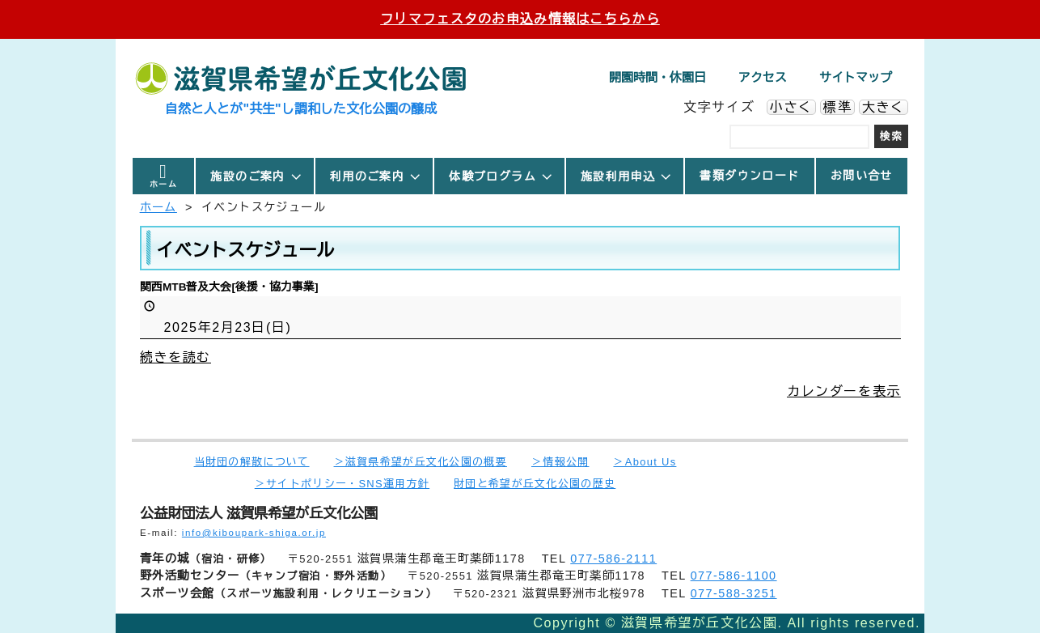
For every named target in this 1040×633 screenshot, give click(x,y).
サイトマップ (855, 77)
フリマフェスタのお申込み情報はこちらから (520, 19)
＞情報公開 (560, 462)
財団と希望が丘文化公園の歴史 (534, 484)
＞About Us (644, 462)
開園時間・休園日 (657, 77)
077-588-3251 (734, 593)
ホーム (163, 184)
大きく (883, 107)
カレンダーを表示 (844, 390)
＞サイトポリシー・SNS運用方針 (342, 484)
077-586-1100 (734, 575)
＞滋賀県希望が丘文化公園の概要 (420, 462)
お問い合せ (862, 175)
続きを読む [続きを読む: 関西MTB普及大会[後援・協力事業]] (175, 356)
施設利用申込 (627, 176)
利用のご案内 (376, 176)
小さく (791, 107)
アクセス (762, 77)
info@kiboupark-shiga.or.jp (254, 532)
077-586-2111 (613, 558)
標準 (837, 107)
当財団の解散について (252, 462)
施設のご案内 (256, 176)
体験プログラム (501, 176)
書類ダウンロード (749, 175)
